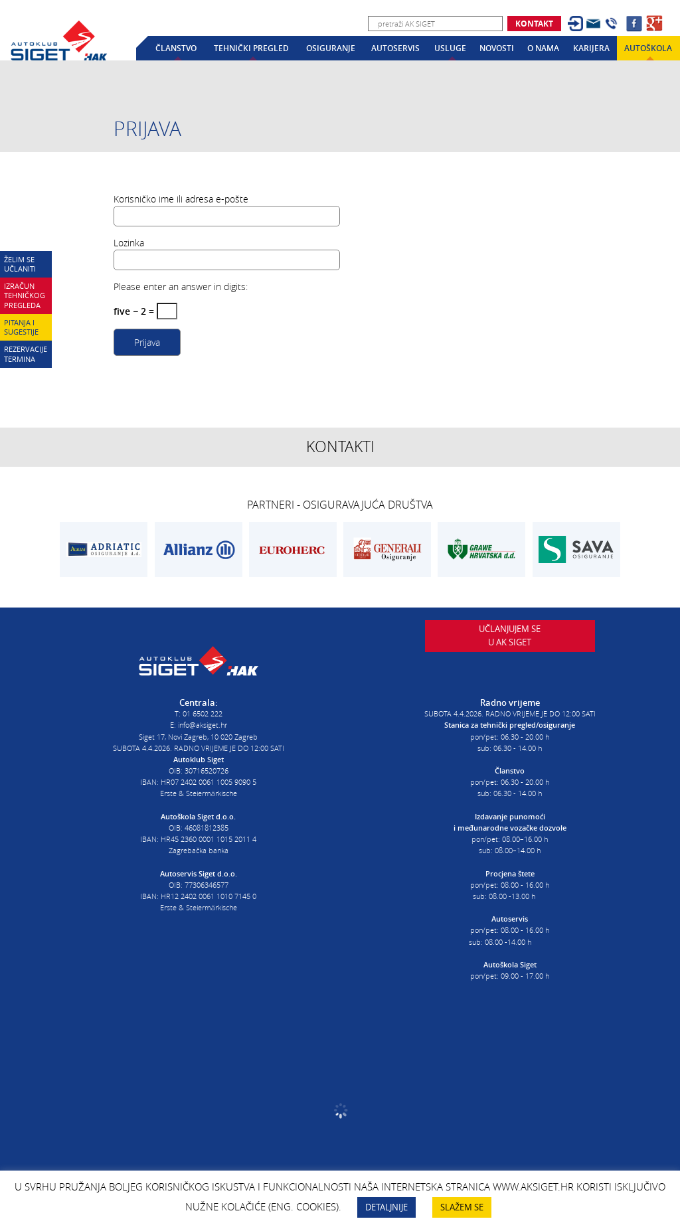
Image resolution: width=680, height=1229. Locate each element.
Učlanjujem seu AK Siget (510, 654)
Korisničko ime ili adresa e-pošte (181, 199)
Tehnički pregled (251, 48)
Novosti (496, 48)
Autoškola (648, 48)
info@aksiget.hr (202, 716)
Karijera (591, 48)
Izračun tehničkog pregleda (24, 295)
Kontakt (534, 23)
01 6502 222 (202, 705)
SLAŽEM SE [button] (461, 1207)
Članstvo (176, 48)
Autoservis (395, 48)
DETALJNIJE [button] (386, 1207)
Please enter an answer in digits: (181, 286)
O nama (543, 48)
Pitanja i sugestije (21, 327)
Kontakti (340, 446)
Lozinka (129, 242)
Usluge (450, 48)
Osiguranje (330, 48)
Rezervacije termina (25, 354)
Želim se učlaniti (20, 264)
